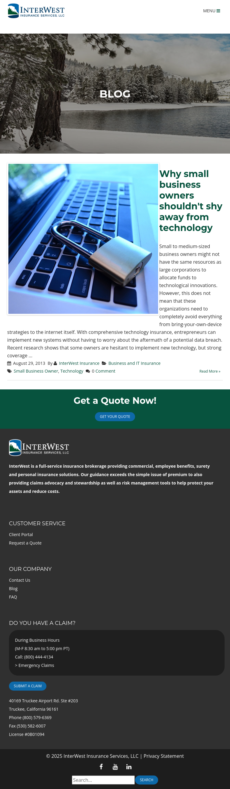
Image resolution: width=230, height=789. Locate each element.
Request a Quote (25, 543)
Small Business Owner (36, 371)
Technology (72, 371)
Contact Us (19, 580)
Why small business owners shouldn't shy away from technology (190, 200)
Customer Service (37, 523)
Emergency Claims (36, 665)
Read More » (209, 371)
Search (146, 779)
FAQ (13, 597)
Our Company (30, 569)
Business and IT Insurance (134, 363)
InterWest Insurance (79, 363)
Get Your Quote (115, 416)
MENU (211, 11)
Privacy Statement (164, 756)
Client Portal (21, 534)
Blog (13, 588)
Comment (105, 371)
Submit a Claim (28, 685)
